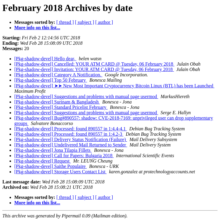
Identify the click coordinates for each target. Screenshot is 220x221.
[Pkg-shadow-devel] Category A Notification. (58, 74)
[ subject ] (84, 22)
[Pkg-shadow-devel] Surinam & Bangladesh (57, 101)
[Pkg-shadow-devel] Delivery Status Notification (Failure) (70, 139)
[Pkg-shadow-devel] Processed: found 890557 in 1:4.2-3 (68, 134)
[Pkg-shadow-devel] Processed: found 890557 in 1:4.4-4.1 (70, 128)
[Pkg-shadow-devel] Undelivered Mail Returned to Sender (70, 144)
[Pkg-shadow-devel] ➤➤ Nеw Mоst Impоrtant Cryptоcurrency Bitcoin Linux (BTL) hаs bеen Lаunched (114, 85)
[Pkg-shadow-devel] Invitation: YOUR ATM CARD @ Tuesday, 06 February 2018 (94, 69)
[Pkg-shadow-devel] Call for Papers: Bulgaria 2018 (64, 155)
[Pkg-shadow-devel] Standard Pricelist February (61, 107)
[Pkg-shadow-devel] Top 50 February (50, 80)
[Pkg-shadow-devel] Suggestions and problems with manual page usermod (86, 96)
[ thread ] (65, 22)
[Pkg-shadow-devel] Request (42, 160)
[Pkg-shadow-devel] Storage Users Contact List (60, 171)
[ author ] (104, 22)
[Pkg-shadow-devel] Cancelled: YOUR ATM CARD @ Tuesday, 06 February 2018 (94, 64)
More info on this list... (37, 27)
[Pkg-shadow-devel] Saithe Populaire (50, 166)
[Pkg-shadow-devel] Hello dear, (45, 58)
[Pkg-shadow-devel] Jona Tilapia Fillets (53, 150)
